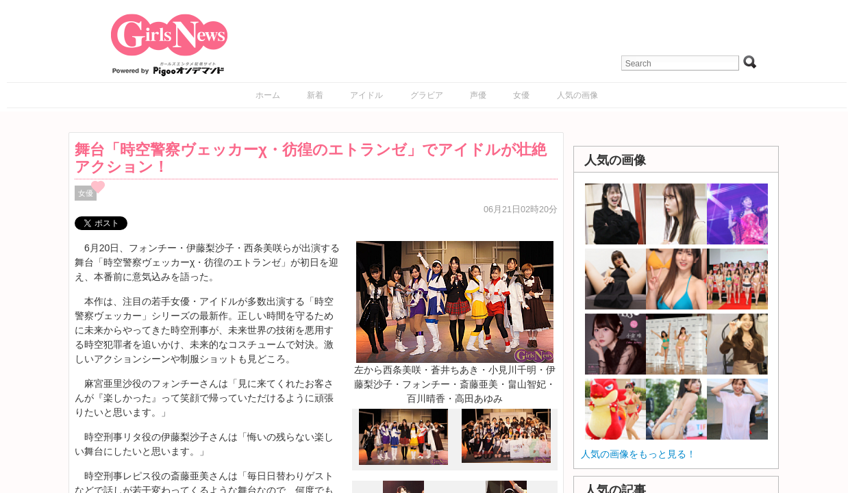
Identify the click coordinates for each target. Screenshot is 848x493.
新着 (315, 95)
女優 (521, 95)
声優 (478, 95)
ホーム (267, 95)
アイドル (366, 95)
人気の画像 (577, 95)
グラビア (426, 95)
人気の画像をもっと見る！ (638, 453)
